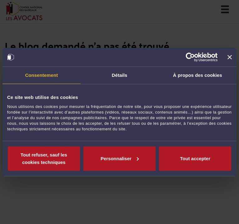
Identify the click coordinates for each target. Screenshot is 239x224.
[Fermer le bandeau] (229, 57)
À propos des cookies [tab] (197, 75)
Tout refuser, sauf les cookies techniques (44, 158)
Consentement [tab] (41, 75)
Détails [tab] (119, 75)
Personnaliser (120, 158)
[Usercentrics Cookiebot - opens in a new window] (190, 57)
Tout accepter (195, 158)
